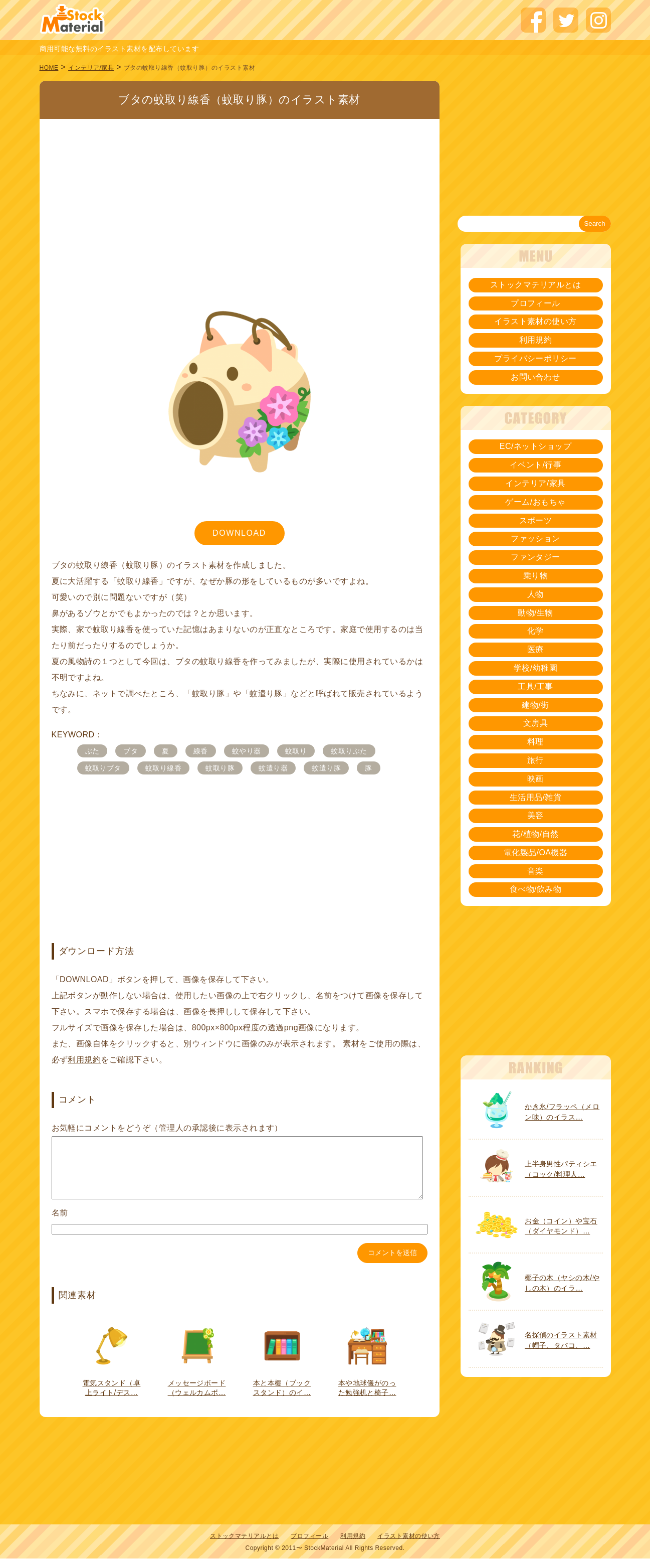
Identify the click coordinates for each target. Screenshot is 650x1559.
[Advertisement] (240, 193)
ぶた (92, 751)
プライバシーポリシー (535, 358)
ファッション (535, 538)
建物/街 (535, 705)
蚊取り (296, 751)
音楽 (535, 871)
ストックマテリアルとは (535, 284)
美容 (535, 815)
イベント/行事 (536, 464)
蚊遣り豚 (326, 768)
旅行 (535, 760)
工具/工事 (535, 686)
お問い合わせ (535, 377)
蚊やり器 (246, 751)
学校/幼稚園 (535, 668)
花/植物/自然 (535, 834)
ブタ (130, 751)
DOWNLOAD (239, 533)
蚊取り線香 (163, 768)
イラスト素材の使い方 (535, 321)
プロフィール (535, 303)
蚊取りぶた (349, 751)
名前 (60, 1224)
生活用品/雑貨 (536, 797)
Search (594, 223)
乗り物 (535, 575)
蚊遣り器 (273, 768)
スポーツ (535, 520)
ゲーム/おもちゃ (535, 502)
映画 (535, 778)
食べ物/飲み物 (536, 889)
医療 (535, 649)
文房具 (535, 723)
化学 (535, 631)
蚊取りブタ (103, 768)
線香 (200, 751)
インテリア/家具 (91, 67)
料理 (535, 741)
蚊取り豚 (220, 768)
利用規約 (84, 1059)
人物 (535, 594)
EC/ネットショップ (535, 446)
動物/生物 (535, 612)
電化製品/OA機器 (536, 852)
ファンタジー (535, 557)
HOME (49, 67)
